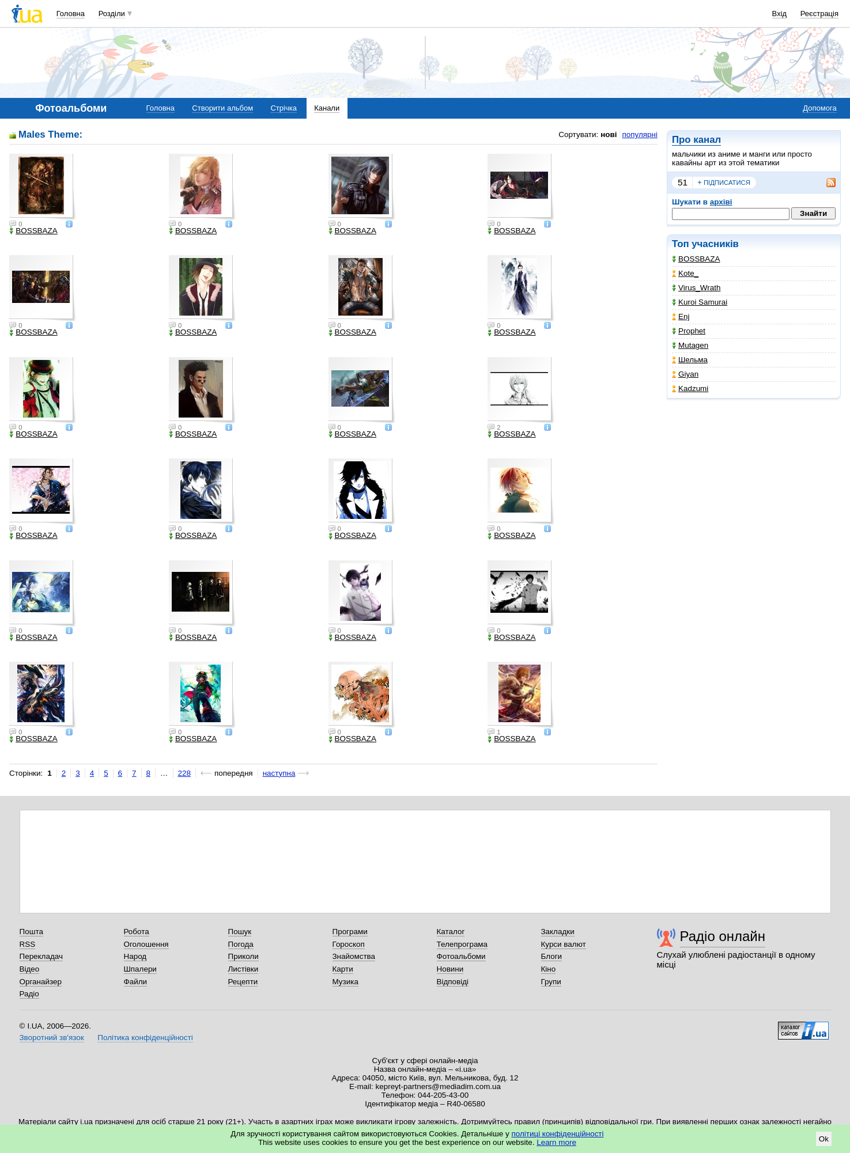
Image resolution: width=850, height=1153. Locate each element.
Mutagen (690, 345)
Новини (450, 969)
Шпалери (140, 969)
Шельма (690, 359)
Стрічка (283, 108)
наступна (279, 773)
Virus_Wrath (696, 287)
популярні (640, 134)
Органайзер (41, 981)
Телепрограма (462, 944)
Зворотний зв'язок (52, 1037)
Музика (345, 981)
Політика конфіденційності (144, 1037)
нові (608, 134)
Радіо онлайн (723, 936)
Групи (551, 981)
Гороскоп (349, 944)
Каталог (451, 931)
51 (682, 182)
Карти (343, 969)
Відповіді (453, 981)
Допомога (819, 108)
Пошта (31, 931)
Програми (350, 931)
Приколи (243, 956)
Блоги (551, 956)
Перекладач (41, 956)
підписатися (723, 182)
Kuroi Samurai (699, 302)
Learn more (556, 1142)
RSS (28, 944)
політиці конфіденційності (558, 1133)
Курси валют (563, 944)
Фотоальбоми (461, 956)
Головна (70, 13)
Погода (241, 944)
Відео (30, 969)
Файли (136, 981)
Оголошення (146, 944)
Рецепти (243, 981)
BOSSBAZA (696, 259)
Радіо (29, 993)
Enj (680, 316)
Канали (326, 108)
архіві (721, 202)
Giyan (685, 374)
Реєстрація (819, 13)
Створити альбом (222, 108)
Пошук (240, 931)
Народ (135, 956)
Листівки (243, 969)
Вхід (779, 13)
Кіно (548, 969)
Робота (136, 931)
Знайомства (354, 956)
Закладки (558, 931)
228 (184, 773)
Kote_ (685, 273)
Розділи (112, 13)
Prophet (688, 331)
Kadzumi (690, 388)
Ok (824, 1139)
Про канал (696, 139)
